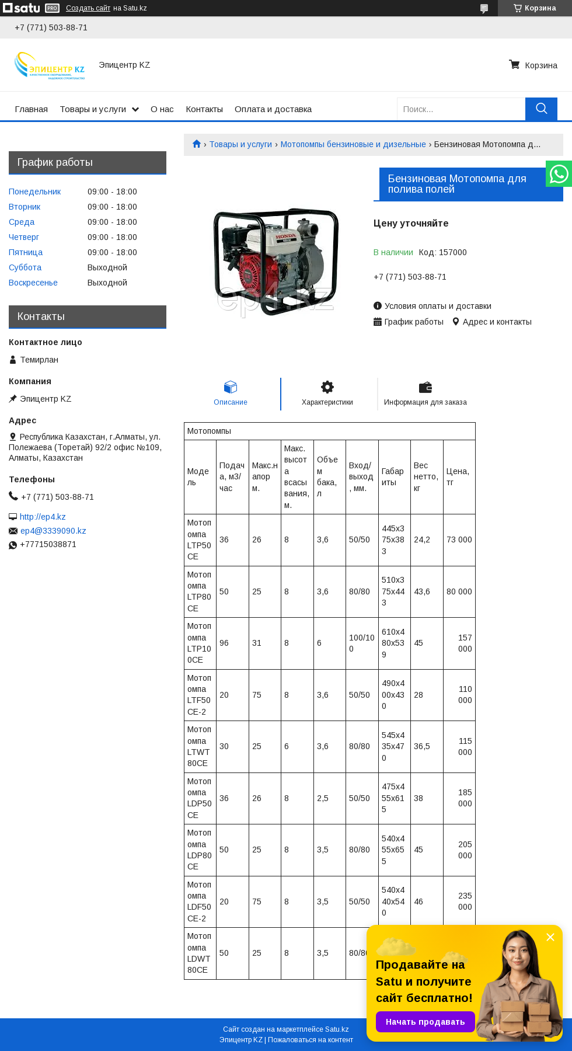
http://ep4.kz (43, 516)
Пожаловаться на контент (310, 1040)
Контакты (204, 109)
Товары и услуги (93, 109)
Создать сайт (88, 8)
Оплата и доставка (273, 109)
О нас (162, 109)
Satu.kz (337, 1029)
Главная (31, 109)
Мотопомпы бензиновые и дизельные (353, 144)
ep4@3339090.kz (53, 530)
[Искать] (541, 109)
